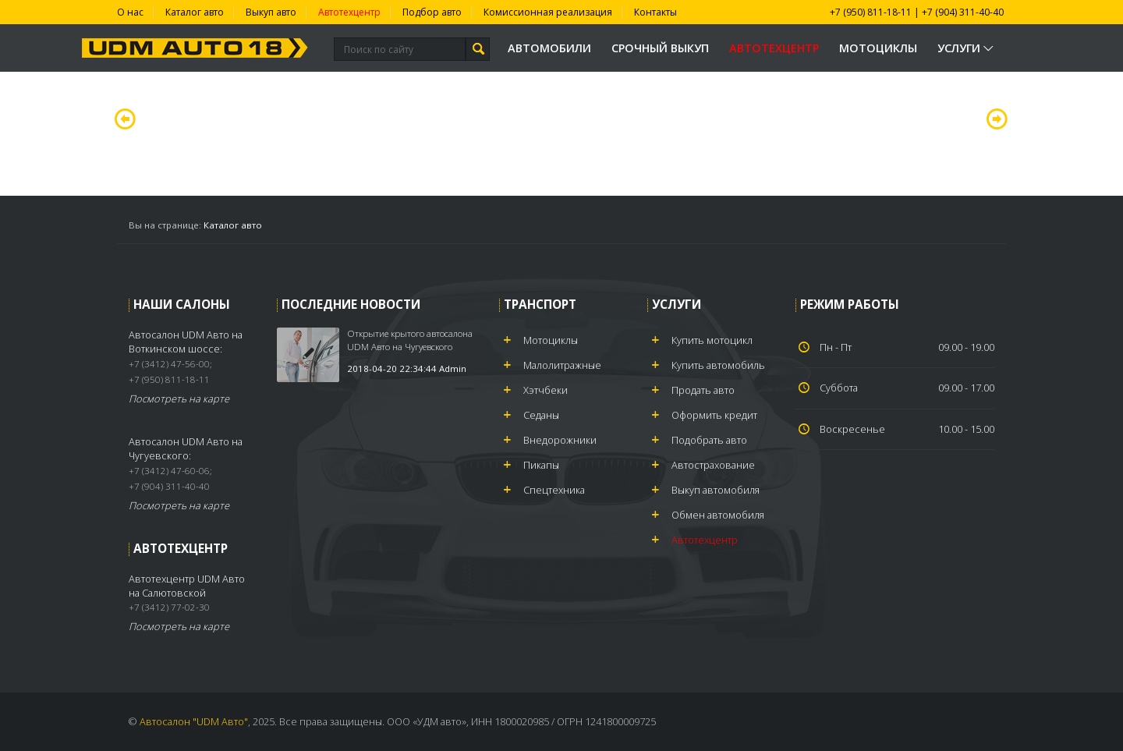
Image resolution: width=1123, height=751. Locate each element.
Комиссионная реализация (548, 12)
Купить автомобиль (718, 365)
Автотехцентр (349, 12)
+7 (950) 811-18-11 (871, 12)
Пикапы (541, 465)
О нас (130, 12)
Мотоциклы (878, 48)
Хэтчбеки (545, 390)
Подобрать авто (709, 440)
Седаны (541, 415)
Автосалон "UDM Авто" (194, 721)
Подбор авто (432, 12)
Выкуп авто (271, 12)
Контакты (655, 12)
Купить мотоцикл (712, 340)
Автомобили (549, 48)
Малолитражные (562, 365)
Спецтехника (554, 490)
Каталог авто (194, 12)
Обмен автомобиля (717, 515)
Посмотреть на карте (179, 398)
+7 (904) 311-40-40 (963, 12)
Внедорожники (560, 440)
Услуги (966, 48)
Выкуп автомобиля (715, 490)
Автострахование (713, 465)
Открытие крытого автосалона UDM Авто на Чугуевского (410, 340)
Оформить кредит (714, 415)
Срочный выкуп (660, 48)
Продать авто (703, 390)
